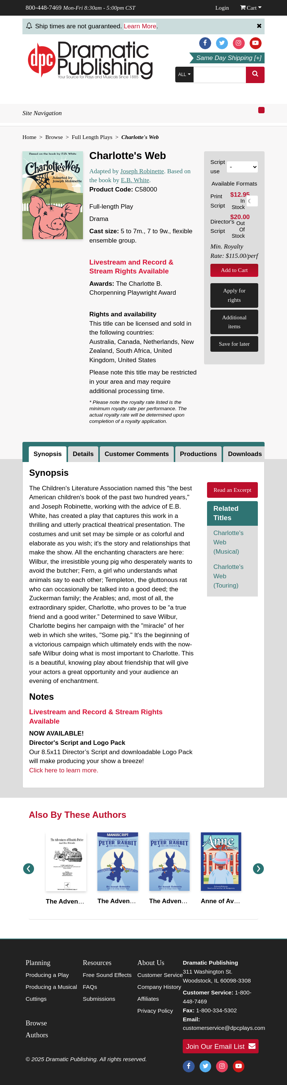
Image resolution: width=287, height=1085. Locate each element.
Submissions (99, 999)
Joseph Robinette (142, 171)
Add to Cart (234, 270)
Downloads (245, 454)
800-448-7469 (44, 7)
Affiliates (148, 999)
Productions (198, 454)
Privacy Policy (155, 1011)
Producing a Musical (51, 987)
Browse (54, 137)
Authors (37, 1035)
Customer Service (160, 975)
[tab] (48, 454)
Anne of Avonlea (225, 901)
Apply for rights (234, 295)
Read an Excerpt (232, 490)
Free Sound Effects (107, 975)
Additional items (234, 322)
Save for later (234, 344)
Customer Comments (137, 454)
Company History (159, 987)
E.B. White (135, 180)
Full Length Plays (92, 137)
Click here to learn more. (63, 770)
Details (83, 454)
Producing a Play (47, 975)
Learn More (140, 26)
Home (29, 137)
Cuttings (36, 999)
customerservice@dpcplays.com (224, 1028)
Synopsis (48, 454)
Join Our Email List (221, 1046)
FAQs (90, 987)
